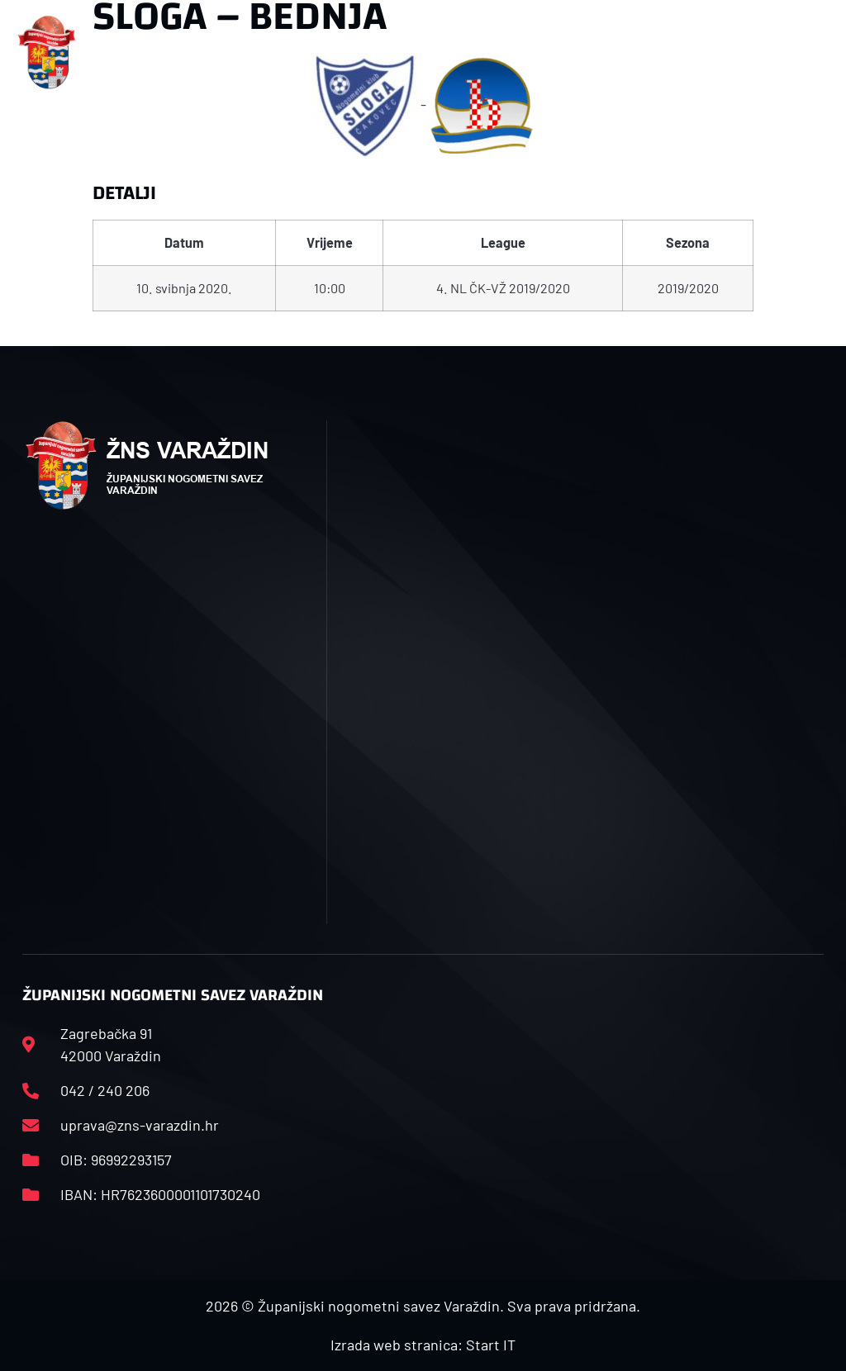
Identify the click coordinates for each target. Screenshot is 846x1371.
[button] (280, 52)
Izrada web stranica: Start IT (423, 1344)
